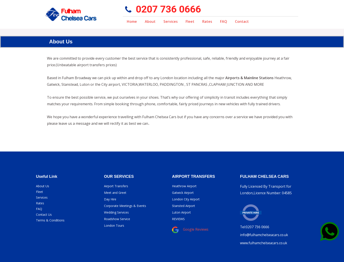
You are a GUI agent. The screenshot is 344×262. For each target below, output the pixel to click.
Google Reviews (196, 229)
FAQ (223, 21)
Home (132, 21)
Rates (207, 21)
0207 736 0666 (168, 9)
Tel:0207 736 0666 (254, 227)
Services (170, 21)
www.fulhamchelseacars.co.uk (264, 242)
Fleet (190, 21)
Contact (242, 21)
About (150, 21)
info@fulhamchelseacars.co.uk (265, 234)
